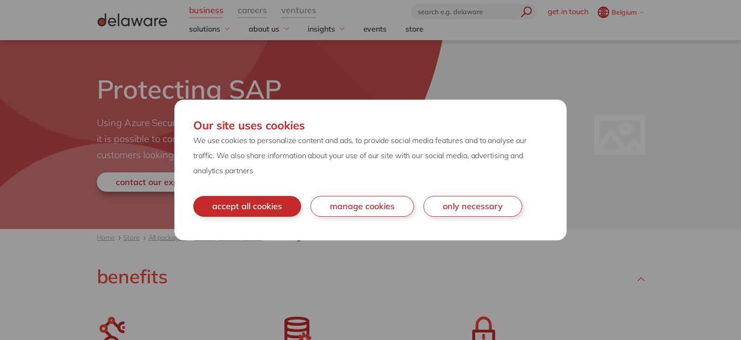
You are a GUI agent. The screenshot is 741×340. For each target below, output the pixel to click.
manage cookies (362, 206)
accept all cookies (247, 206)
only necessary (473, 206)
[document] (370, 170)
